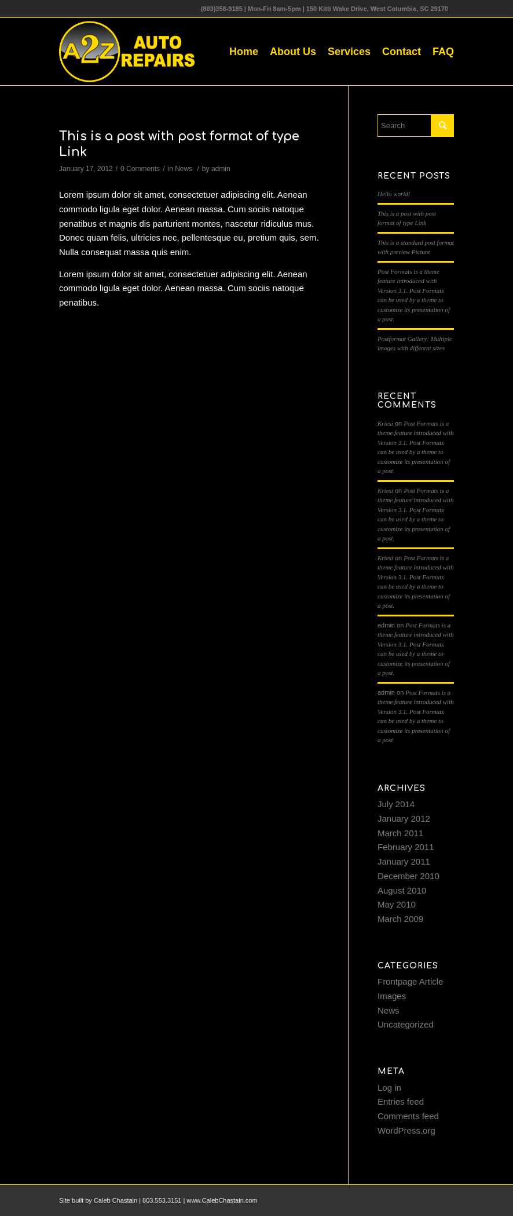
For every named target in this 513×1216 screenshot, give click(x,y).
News (183, 169)
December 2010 (408, 876)
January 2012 (404, 818)
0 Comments (140, 169)
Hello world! (394, 193)
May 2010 (397, 904)
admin (220, 169)
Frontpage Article (410, 981)
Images (392, 996)
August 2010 (402, 890)
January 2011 (404, 861)
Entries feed (401, 1101)
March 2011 (400, 833)
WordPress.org (406, 1130)
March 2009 (400, 919)
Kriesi (385, 423)
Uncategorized (406, 1024)
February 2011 (406, 847)
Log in (389, 1087)
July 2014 (396, 804)
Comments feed (408, 1116)
